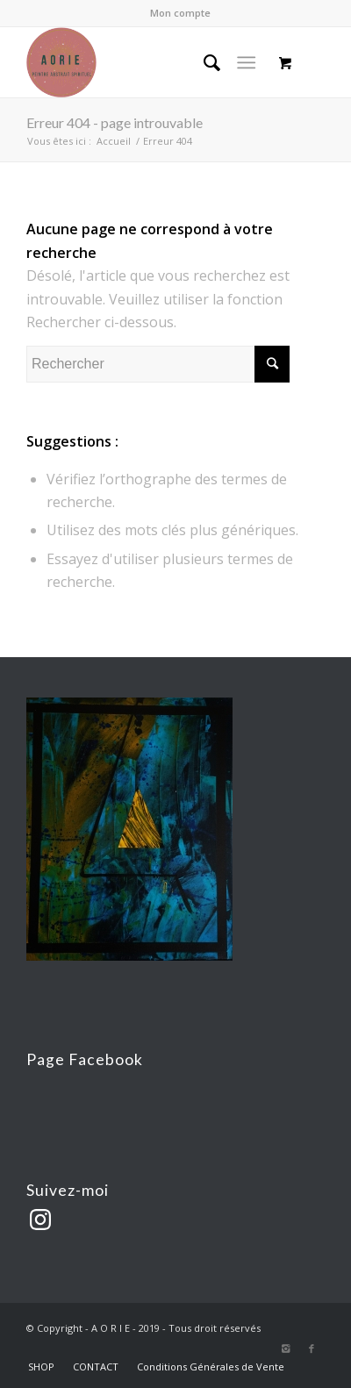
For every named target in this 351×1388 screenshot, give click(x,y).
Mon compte (180, 12)
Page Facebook (84, 1059)
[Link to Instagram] (285, 1348)
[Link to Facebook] (311, 1348)
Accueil (114, 140)
